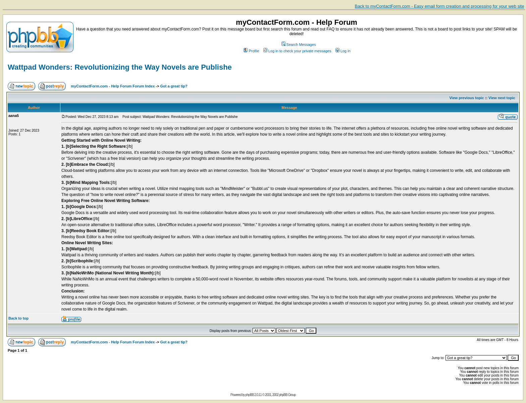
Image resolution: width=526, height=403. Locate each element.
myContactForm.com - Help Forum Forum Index (113, 86)
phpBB (249, 395)
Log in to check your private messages (297, 51)
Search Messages (298, 45)
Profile (251, 51)
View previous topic (466, 98)
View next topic (501, 98)
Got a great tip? (174, 86)
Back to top (18, 318)
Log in (343, 51)
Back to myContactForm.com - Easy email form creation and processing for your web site (439, 6)
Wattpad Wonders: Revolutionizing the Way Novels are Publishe (120, 67)
